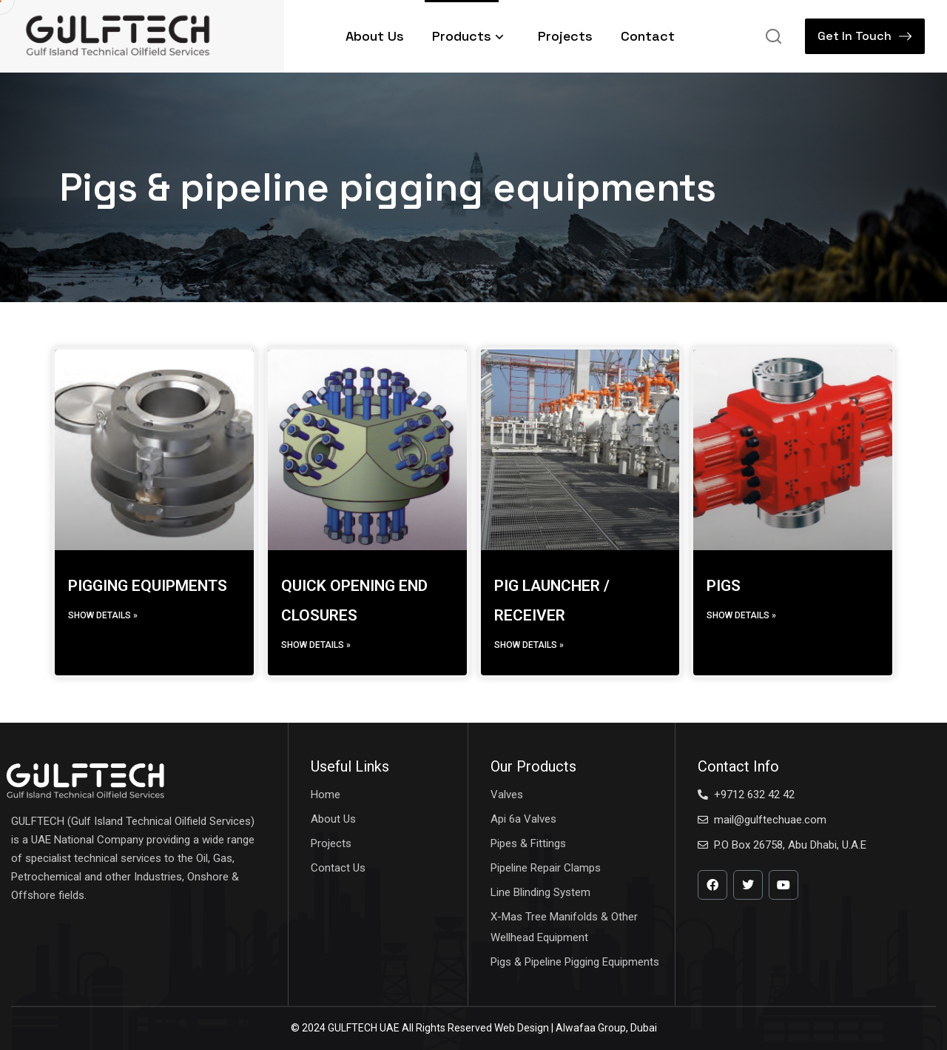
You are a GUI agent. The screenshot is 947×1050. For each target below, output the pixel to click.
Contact (648, 35)
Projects (565, 35)
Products (471, 35)
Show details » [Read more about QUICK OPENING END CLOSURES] (316, 645)
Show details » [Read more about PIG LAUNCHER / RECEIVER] (529, 645)
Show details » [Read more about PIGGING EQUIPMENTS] (103, 615)
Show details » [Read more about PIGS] (741, 615)
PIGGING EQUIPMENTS (147, 586)
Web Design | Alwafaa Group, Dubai (575, 1028)
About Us (375, 35)
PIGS (724, 586)
